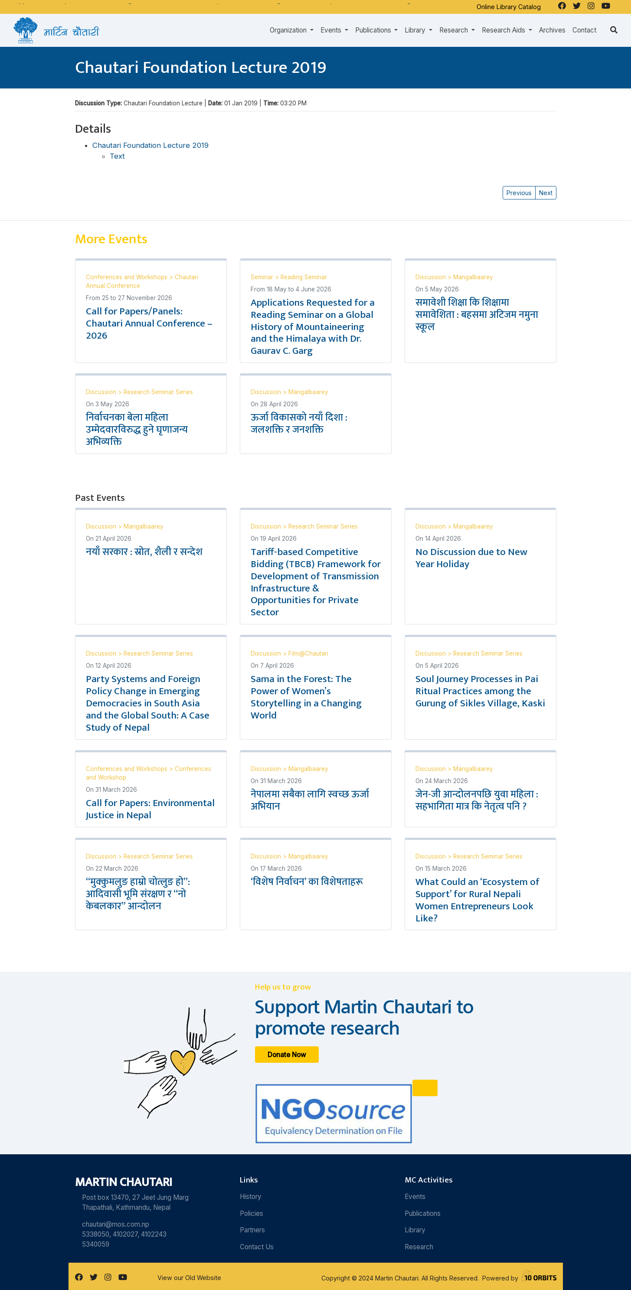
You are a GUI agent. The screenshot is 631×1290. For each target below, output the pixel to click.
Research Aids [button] (504, 30)
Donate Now (287, 1054)
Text (117, 156)
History (251, 1196)
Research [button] (454, 30)
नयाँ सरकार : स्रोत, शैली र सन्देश (144, 552)
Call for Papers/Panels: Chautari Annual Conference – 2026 (149, 323)
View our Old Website (189, 1277)
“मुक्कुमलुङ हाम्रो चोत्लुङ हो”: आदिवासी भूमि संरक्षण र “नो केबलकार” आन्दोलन (138, 894)
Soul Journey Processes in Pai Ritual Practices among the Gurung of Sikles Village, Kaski (480, 691)
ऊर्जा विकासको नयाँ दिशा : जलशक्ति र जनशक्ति (299, 423)
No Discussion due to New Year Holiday (471, 558)
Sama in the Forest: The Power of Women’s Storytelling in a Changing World (306, 697)
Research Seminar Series (158, 392)
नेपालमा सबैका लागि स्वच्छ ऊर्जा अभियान (310, 800)
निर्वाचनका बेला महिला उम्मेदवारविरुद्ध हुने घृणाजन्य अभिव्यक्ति (137, 429)
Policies (251, 1213)
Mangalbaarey (473, 277)
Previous (519, 192)
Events (415, 1196)
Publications (423, 1213)
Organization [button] (289, 30)
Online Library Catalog (509, 6)
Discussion (431, 277)
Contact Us (257, 1247)
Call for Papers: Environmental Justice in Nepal (150, 809)
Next (546, 192)
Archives (552, 30)
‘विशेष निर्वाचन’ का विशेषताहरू (307, 882)
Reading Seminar (304, 277)
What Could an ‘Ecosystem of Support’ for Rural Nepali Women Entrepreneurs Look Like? (477, 900)
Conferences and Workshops (127, 277)
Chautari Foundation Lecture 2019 (150, 145)
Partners (252, 1230)
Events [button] (331, 30)
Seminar (263, 277)
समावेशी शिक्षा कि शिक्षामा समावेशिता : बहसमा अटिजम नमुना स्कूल (476, 314)
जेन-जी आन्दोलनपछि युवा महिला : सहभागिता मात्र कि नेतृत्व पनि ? (476, 800)
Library (415, 1230)
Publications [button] (374, 30)
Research (419, 1247)
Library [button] (416, 30)
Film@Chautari (308, 653)
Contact (584, 30)
